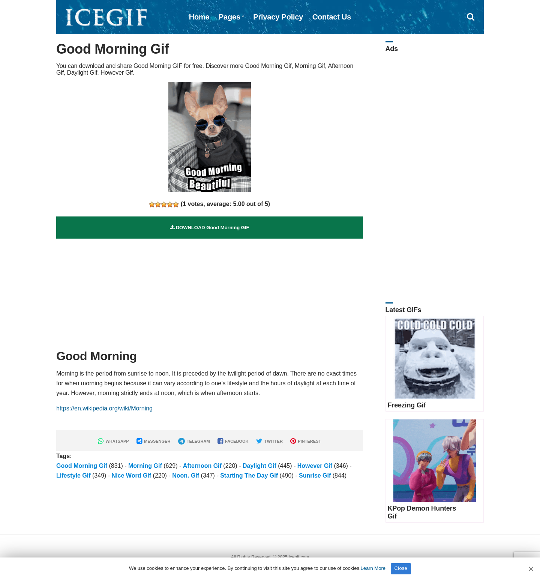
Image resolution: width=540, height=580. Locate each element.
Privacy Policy (278, 17)
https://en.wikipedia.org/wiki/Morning (104, 408)
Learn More (373, 568)
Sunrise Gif (315, 475)
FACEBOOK (233, 441)
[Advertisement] (209, 291)
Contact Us (331, 17)
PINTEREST (305, 441)
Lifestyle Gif (73, 475)
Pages (229, 17)
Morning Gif (145, 466)
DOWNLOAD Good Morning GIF (209, 227)
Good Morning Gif (81, 466)
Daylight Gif (259, 466)
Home (199, 17)
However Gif (314, 466)
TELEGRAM (194, 441)
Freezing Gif (407, 405)
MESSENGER (153, 441)
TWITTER (269, 441)
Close (401, 568)
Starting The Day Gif (249, 475)
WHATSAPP (113, 441)
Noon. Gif (185, 475)
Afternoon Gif (202, 466)
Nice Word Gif (132, 475)
